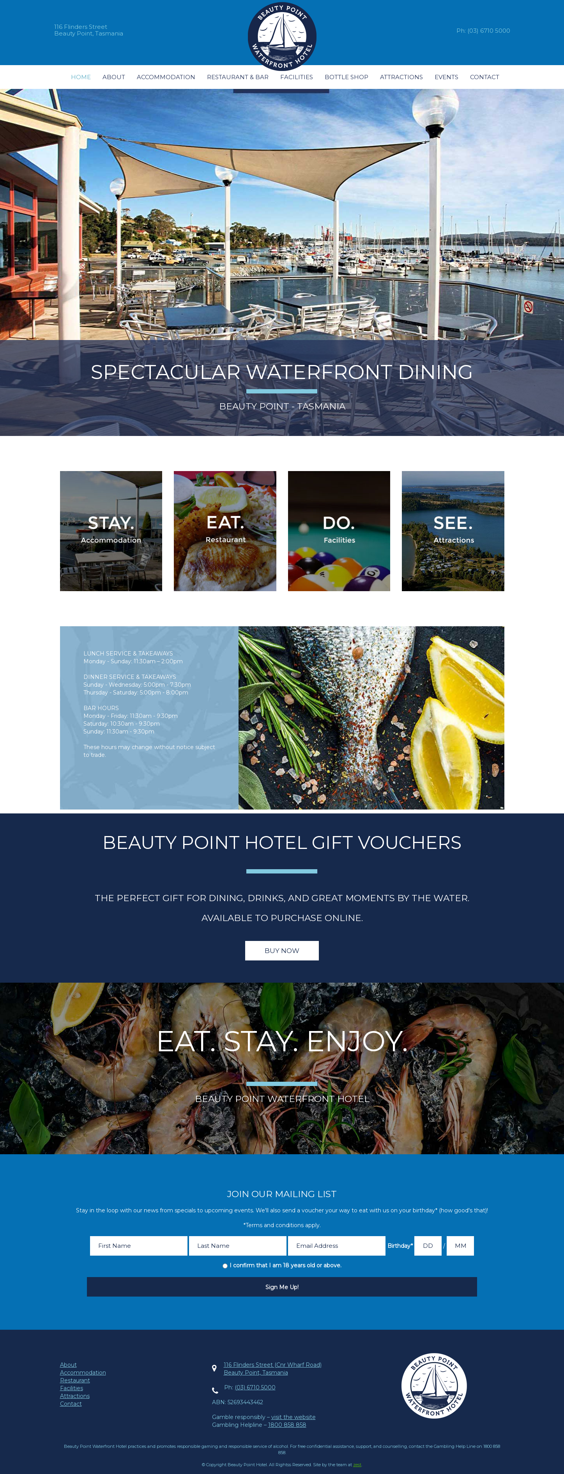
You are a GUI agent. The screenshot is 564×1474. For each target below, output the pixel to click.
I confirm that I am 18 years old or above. (285, 1265)
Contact (484, 77)
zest (357, 1464)
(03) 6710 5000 (488, 30)
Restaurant (75, 1380)
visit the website (293, 1417)
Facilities (296, 77)
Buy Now (282, 951)
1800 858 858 (287, 1424)
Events (446, 77)
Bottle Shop (346, 77)
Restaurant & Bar (238, 77)
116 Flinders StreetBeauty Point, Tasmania (88, 30)
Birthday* (400, 1245)
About (114, 77)
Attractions (401, 77)
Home (81, 77)
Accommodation (166, 77)
